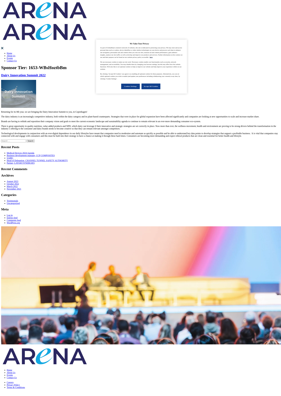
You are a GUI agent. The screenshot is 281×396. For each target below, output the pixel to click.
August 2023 (12, 181)
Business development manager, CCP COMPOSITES (31, 155)
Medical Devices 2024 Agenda (20, 153)
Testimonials (12, 201)
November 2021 (14, 189)
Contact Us (12, 61)
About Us (11, 56)
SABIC (10, 158)
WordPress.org (13, 223)
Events (10, 58)
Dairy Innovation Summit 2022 (23, 75)
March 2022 (12, 186)
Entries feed (12, 218)
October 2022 (13, 184)
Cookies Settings (130, 86)
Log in (10, 215)
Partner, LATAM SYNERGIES (21, 163)
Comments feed (14, 220)
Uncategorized (13, 203)
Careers (10, 382)
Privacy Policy (13, 385)
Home (9, 53)
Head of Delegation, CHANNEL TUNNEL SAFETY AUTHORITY (37, 160)
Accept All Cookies (151, 86)
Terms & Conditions (16, 387)
